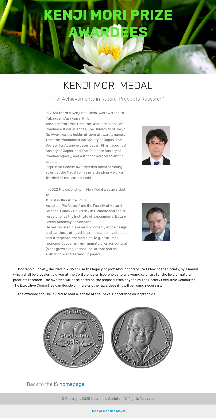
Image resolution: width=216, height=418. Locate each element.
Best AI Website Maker (108, 411)
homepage (71, 384)
